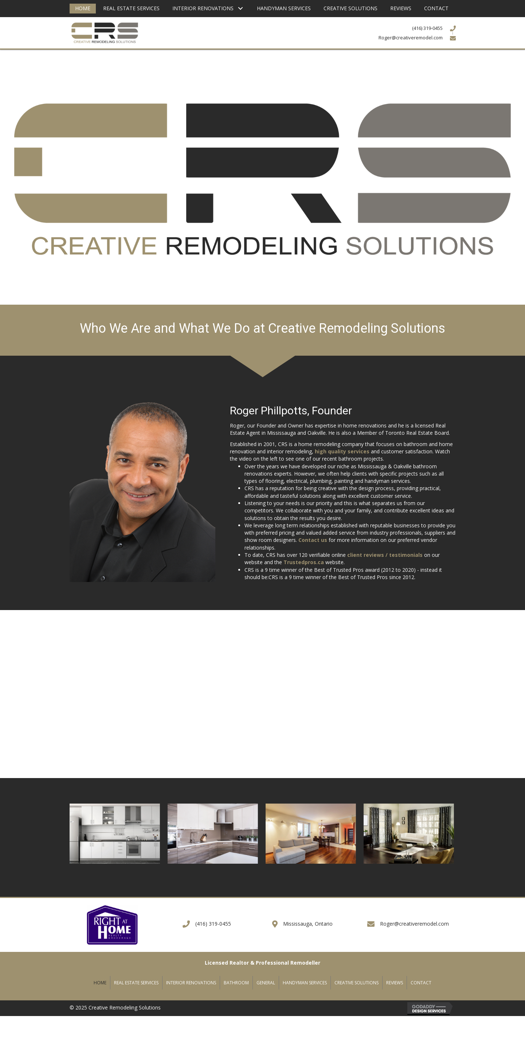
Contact (421, 983)
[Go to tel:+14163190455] (409, 28)
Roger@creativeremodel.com (414, 923)
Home (100, 983)
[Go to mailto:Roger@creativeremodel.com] (409, 37)
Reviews (394, 983)
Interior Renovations (191, 983)
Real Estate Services (136, 983)
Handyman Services (305, 983)
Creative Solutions (356, 983)
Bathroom (236, 983)
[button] (240, 8)
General (265, 983)
